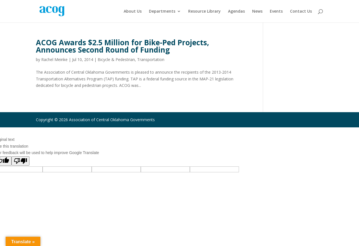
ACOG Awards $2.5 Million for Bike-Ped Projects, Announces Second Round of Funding (122, 46)
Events (276, 11)
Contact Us (301, 11)
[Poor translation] (20, 161)
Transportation (150, 59)
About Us (133, 11)
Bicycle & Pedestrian (116, 59)
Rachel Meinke (54, 59)
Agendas (236, 11)
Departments (162, 11)
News (257, 11)
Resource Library (204, 11)
